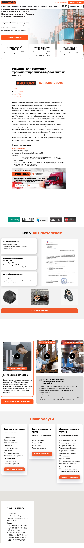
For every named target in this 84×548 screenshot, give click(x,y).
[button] (14, 37)
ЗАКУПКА (23, 95)
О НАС (22, 89)
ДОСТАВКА (23, 92)
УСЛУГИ (22, 97)
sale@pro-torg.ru (17, 516)
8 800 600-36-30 (23, 149)
